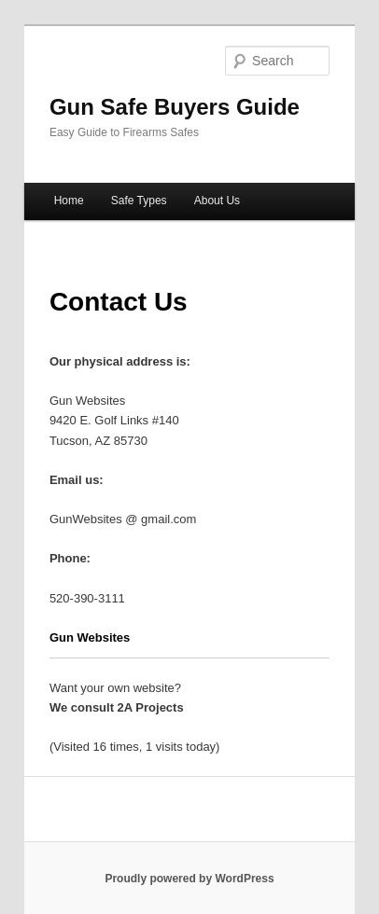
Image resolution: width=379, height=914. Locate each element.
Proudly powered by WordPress (189, 878)
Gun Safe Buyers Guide (174, 106)
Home (69, 200)
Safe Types (139, 200)
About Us (217, 200)
